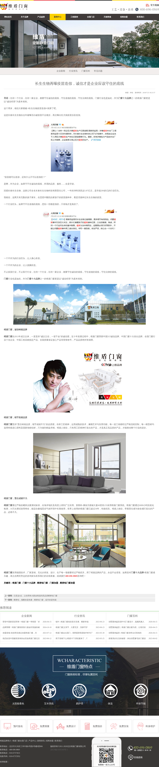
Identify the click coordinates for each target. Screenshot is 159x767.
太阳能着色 (18, 703)
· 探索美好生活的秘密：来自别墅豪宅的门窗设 (127, 638)
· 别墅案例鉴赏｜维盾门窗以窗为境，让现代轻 (127, 627)
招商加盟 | (50, 741)
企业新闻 (61, 71)
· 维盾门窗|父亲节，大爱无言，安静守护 (71, 627)
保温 (110, 703)
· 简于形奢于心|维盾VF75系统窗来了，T (71, 638)
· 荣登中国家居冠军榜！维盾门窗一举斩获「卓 (21, 622)
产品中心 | (33, 741)
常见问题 (98, 71)
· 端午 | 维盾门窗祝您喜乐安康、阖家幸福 (72, 622)
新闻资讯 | (41, 741)
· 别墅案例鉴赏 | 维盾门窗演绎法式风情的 (125, 633)
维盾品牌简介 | (6, 741)
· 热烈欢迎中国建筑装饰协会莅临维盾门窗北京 (21, 638)
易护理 (79, 703)
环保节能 (141, 703)
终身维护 (150, 726)
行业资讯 (73, 71)
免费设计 (71, 726)
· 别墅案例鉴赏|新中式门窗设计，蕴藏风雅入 (126, 622)
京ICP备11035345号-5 (59, 750)
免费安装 (124, 726)
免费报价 (97, 726)
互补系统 (49, 703)
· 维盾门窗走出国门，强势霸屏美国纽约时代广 (74, 633)
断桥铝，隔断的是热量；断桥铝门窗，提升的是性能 (35, 600)
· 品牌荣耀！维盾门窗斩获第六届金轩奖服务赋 (21, 627)
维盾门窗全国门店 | (20, 741)
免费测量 (44, 726)
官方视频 (155, 5)
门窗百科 (85, 71)
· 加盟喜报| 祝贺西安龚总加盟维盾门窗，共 (19, 633)
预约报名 (18, 726)
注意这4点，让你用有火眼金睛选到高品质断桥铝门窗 (35, 596)
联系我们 (58, 741)
